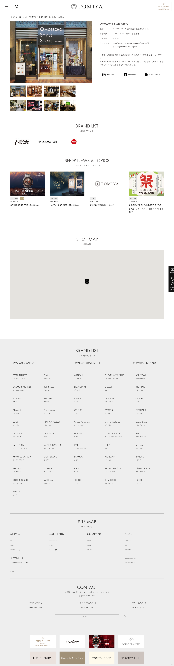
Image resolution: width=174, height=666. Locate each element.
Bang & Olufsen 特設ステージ (25, 527)
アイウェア (15, 514)
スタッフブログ (154, 75)
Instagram (110, 75)
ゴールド (14, 531)
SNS (89, 514)
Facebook (132, 75)
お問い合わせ (131, 509)
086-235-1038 (36, 568)
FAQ (127, 505)
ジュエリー (15, 505)
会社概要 (91, 501)
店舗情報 (91, 505)
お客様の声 (53, 505)
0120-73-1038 (138, 568)
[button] (87, 282)
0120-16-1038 (87, 568)
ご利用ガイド (131, 501)
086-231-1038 (119, 39)
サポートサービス (132, 514)
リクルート (91, 509)
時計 (12, 501)
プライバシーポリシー (134, 523)
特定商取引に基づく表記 (135, 518)
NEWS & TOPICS (56, 501)
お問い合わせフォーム (87, 579)
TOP (171, 664)
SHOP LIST (43, 17)
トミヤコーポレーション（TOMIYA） (24, 17)
